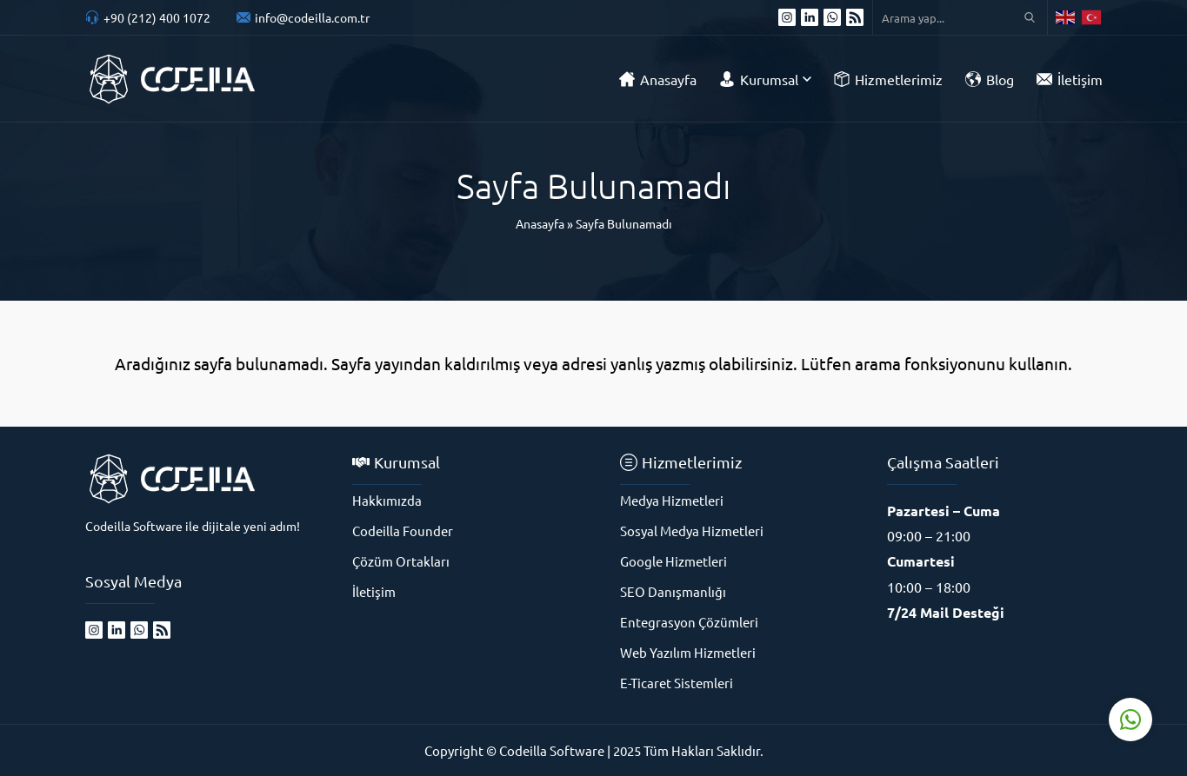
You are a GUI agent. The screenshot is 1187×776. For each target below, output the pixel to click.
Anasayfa (540, 223)
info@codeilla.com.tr (312, 17)
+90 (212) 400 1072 (156, 17)
